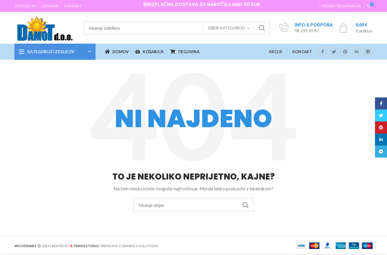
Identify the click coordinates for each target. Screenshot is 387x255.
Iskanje (262, 28)
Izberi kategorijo (226, 28)
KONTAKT (302, 51)
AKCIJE (275, 51)
